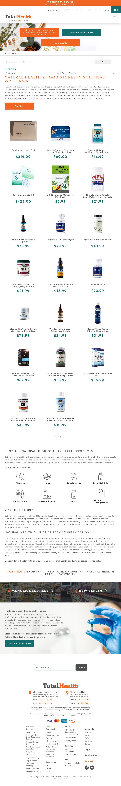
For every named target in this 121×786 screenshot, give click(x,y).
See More (19, 106)
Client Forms (70, 755)
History (88, 733)
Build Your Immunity (50, 757)
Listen (48, 769)
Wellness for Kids (33, 772)
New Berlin (19, 638)
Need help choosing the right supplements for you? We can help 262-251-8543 (39, 32)
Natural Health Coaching (32, 744)
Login (87, 750)
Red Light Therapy (30, 765)
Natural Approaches (51, 729)
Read (48, 766)
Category (11, 73)
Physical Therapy (33, 756)
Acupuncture (32, 733)
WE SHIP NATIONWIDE (60, 3)
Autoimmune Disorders (51, 752)
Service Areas (91, 756)
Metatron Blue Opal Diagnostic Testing (33, 738)
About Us (89, 730)
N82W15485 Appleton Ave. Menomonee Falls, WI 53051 (46, 695)
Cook (48, 772)
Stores (68, 760)
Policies (69, 747)
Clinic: (42, 704)
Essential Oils (71, 739)
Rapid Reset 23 (33, 762)
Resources (51, 763)
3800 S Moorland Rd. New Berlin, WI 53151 (81, 695)
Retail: (42, 701)
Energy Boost (71, 742)
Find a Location (60, 43)
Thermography (32, 769)
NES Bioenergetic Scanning (34, 749)
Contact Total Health (16, 560)
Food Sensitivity (53, 745)
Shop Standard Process (81, 32)
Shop (107, 10)
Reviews (88, 742)
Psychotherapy (32, 759)
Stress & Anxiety (53, 736)
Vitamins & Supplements (71, 732)
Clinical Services (30, 729)
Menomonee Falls (73, 763)
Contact (89, 761)
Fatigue (49, 733)
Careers (88, 745)
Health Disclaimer (69, 751)
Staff (87, 736)
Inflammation (51, 742)
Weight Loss (51, 748)
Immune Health (72, 736)
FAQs (87, 739)
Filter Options (70, 73)
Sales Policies (37, 711)
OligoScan (30, 753)
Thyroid (49, 739)
